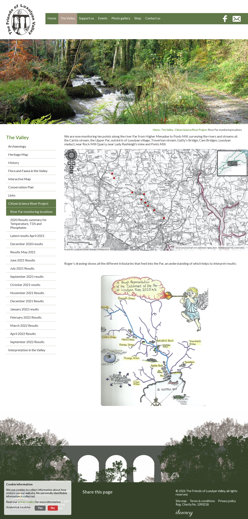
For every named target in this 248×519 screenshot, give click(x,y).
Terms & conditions (202, 501)
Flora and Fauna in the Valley (27, 171)
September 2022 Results (27, 342)
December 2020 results (26, 244)
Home (156, 129)
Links (11, 195)
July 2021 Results (22, 268)
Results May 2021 (22, 252)
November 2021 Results (27, 293)
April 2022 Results (23, 334)
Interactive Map (19, 179)
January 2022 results (24, 309)
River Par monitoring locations (31, 211)
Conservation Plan (21, 187)
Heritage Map (18, 154)
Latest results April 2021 (27, 236)
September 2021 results (27, 276)
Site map (181, 501)
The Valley (167, 129)
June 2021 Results (22, 260)
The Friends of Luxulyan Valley (205, 491)
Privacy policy (227, 501)
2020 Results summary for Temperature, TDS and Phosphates (28, 223)
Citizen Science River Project (28, 203)
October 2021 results (25, 285)
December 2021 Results (27, 301)
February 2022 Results (26, 317)
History (13, 162)
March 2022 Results (24, 325)
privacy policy (26, 501)
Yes (40, 508)
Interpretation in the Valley (26, 350)
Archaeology (17, 146)
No (53, 508)
